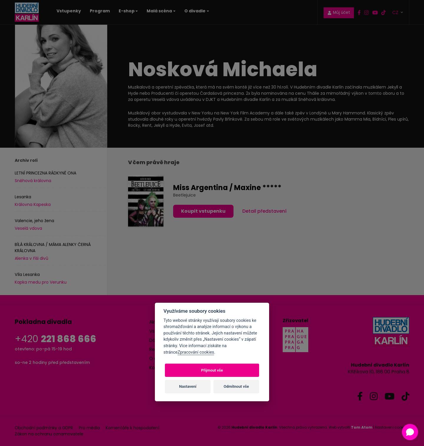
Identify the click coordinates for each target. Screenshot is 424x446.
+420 (55, 338)
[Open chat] (410, 432)
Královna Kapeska (33, 204)
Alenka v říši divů (31, 258)
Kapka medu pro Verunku (41, 282)
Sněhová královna (33, 181)
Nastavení (187, 386)
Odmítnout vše (236, 386)
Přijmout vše (212, 370)
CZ (396, 12)
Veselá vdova (28, 228)
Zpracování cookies (196, 352)
